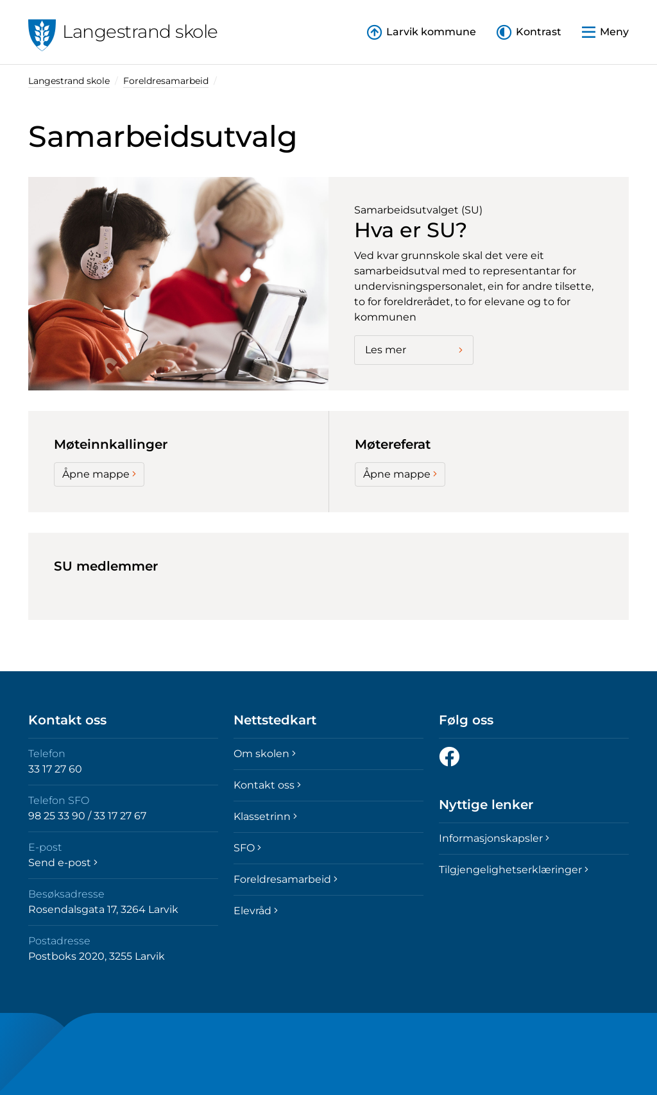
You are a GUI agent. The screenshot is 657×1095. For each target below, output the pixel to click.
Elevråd (256, 911)
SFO (247, 848)
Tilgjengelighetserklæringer (513, 870)
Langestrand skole (69, 81)
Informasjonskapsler (494, 838)
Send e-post (63, 863)
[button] (529, 32)
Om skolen (265, 754)
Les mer (414, 350)
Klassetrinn (265, 816)
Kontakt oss (267, 785)
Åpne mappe (99, 474)
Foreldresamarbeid (166, 81)
